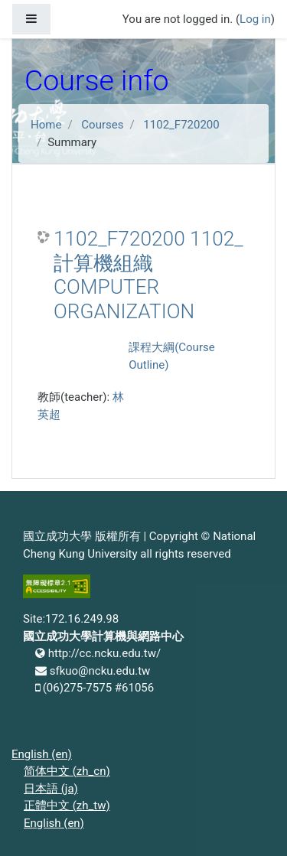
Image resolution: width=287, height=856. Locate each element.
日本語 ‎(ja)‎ (51, 789)
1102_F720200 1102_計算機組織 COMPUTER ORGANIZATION (148, 275)
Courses (102, 125)
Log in (255, 19)
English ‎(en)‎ (41, 754)
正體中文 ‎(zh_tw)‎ (67, 805)
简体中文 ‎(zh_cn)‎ (67, 771)
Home (46, 125)
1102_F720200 (181, 125)
